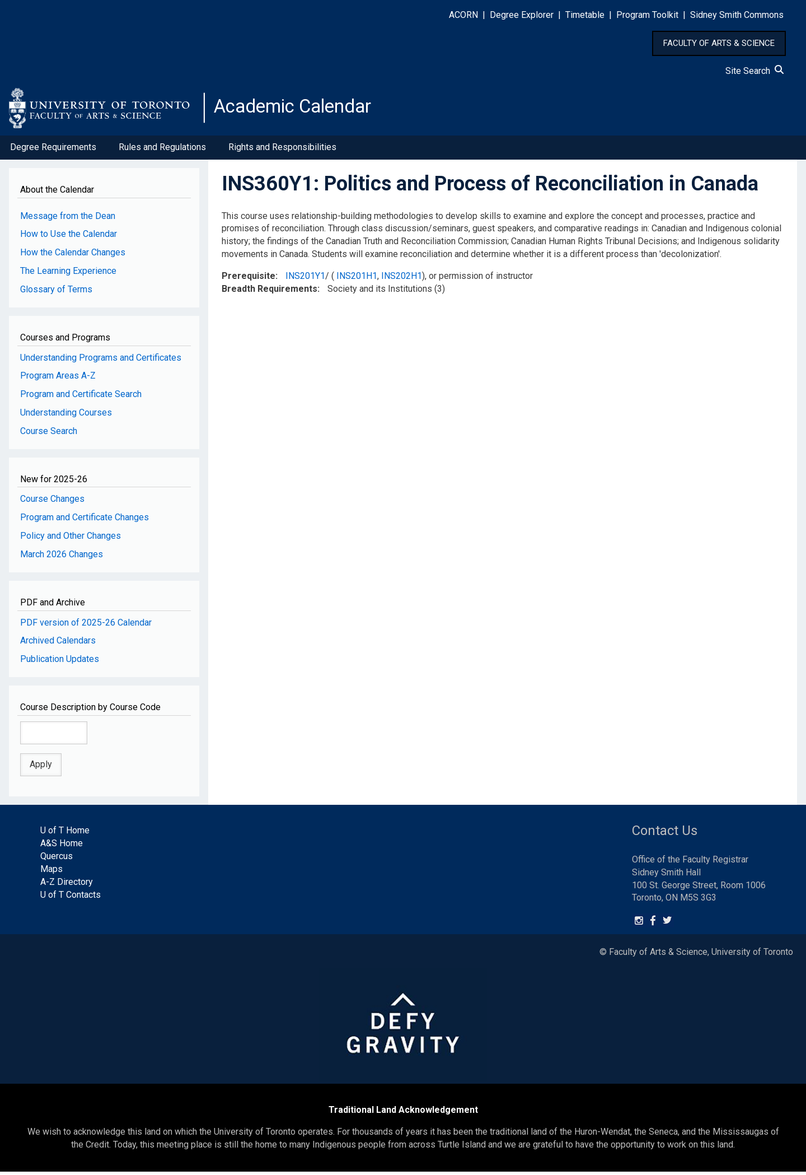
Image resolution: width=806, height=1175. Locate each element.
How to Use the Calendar (68, 237)
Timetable (584, 15)
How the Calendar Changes (72, 255)
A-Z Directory (66, 885)
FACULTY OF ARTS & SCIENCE (719, 43)
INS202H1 (401, 279)
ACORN (463, 15)
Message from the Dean (67, 218)
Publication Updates (59, 662)
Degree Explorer (522, 15)
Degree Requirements (53, 150)
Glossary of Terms (56, 292)
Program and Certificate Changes (84, 520)
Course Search (48, 434)
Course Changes (52, 502)
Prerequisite (248, 279)
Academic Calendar (301, 109)
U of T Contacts (70, 897)
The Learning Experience (68, 274)
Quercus (56, 859)
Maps (51, 872)
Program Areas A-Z (58, 379)
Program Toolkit (647, 15)
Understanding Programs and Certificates (100, 360)
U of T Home (65, 833)
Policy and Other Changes (70, 539)
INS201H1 (356, 279)
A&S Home (61, 846)
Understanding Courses (66, 416)
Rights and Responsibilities (282, 150)
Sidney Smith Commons (737, 15)
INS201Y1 (305, 279)
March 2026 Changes (61, 557)
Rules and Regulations (162, 150)
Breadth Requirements (269, 292)
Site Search (754, 71)
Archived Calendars (58, 643)
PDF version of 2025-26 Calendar (86, 625)
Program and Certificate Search (81, 397)
